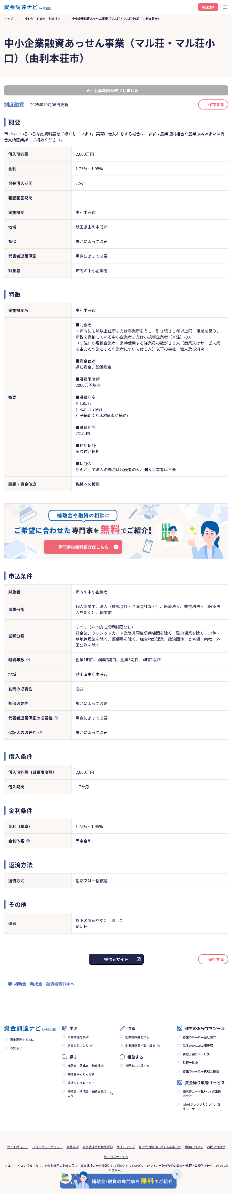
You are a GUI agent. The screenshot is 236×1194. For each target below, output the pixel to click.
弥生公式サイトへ (116, 1157)
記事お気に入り (78, 1045)
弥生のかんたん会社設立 (199, 1037)
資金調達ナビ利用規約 (98, 1147)
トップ (8, 18)
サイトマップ (126, 1147)
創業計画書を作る (137, 1037)
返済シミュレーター (81, 1082)
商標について (194, 1147)
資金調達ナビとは (22, 1039)
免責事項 (73, 1147)
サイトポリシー (17, 1147)
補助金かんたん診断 (81, 1074)
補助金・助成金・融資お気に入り (87, 1093)
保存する (216, 104)
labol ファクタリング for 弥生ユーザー (202, 1106)
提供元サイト (116, 959)
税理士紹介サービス (196, 1054)
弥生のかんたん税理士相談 (201, 1071)
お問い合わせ (216, 1147)
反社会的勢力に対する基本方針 (160, 1147)
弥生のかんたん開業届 (198, 1045)
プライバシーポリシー (47, 1147)
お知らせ (16, 1048)
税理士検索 (190, 1062)
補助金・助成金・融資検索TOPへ (44, 984)
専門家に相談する (137, 1065)
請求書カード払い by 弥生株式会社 (202, 1093)
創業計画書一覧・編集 (140, 1045)
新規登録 (208, 7)
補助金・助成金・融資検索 (42, 18)
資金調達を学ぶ (78, 1037)
